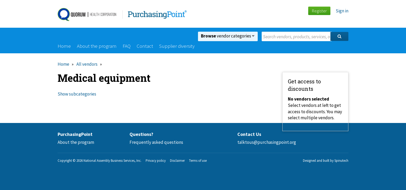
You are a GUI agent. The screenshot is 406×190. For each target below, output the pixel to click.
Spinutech (341, 160)
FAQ (127, 46)
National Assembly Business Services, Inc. (112, 160)
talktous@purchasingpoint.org (266, 142)
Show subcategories (77, 94)
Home (64, 46)
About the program (97, 46)
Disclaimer (177, 160)
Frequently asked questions (156, 142)
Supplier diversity (177, 46)
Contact (145, 46)
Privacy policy (156, 160)
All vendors (87, 64)
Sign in (342, 11)
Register (319, 11)
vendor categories (228, 36)
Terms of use (198, 160)
